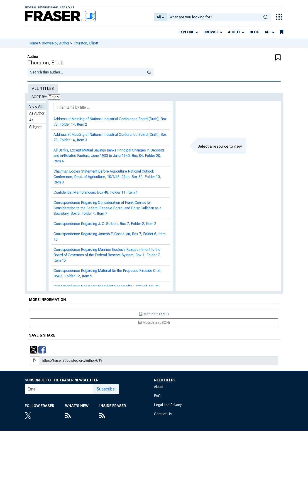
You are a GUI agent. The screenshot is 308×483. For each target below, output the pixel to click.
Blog (254, 32)
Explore (186, 32)
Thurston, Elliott (85, 43)
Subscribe (106, 389)
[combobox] (214, 17)
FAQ (157, 396)
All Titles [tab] (43, 88)
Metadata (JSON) (154, 322)
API (268, 32)
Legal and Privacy (168, 405)
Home (33, 43)
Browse (211, 32)
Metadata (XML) (154, 314)
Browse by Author (55, 43)
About (234, 32)
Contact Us (163, 414)
